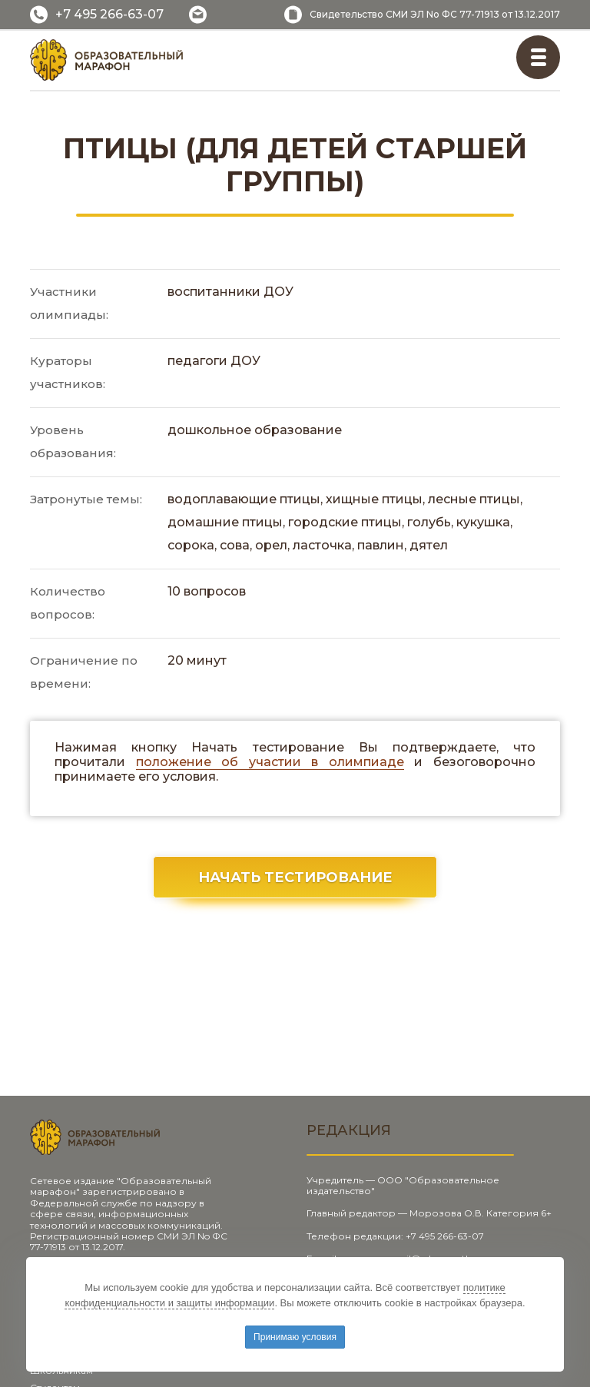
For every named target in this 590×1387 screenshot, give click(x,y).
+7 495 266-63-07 (109, 14)
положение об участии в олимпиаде (270, 762)
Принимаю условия (295, 1337)
